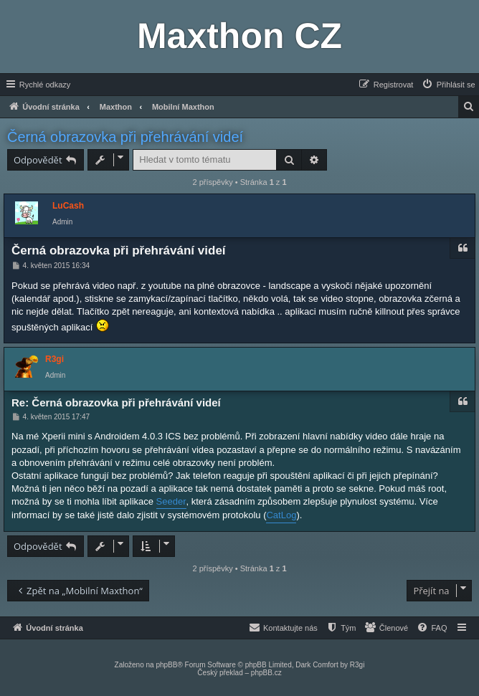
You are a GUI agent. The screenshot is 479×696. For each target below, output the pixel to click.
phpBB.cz (266, 673)
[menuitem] (448, 84)
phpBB (166, 665)
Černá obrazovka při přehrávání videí (125, 137)
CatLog (281, 515)
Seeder (171, 501)
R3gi (54, 359)
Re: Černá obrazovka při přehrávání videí (116, 402)
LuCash (68, 206)
